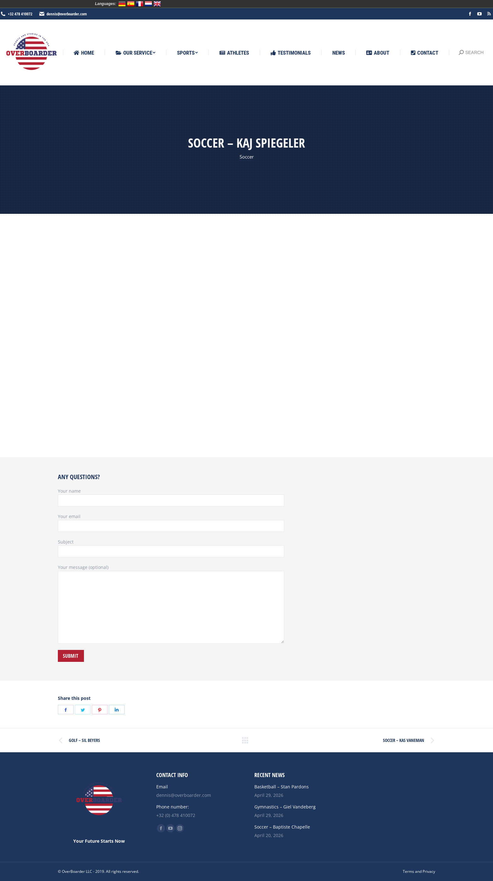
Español (131, 4)
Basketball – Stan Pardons (281, 787)
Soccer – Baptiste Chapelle (282, 827)
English (157, 4)
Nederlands (148, 4)
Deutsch (122, 4)
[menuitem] (83, 52)
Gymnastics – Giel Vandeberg (285, 807)
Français (139, 4)
